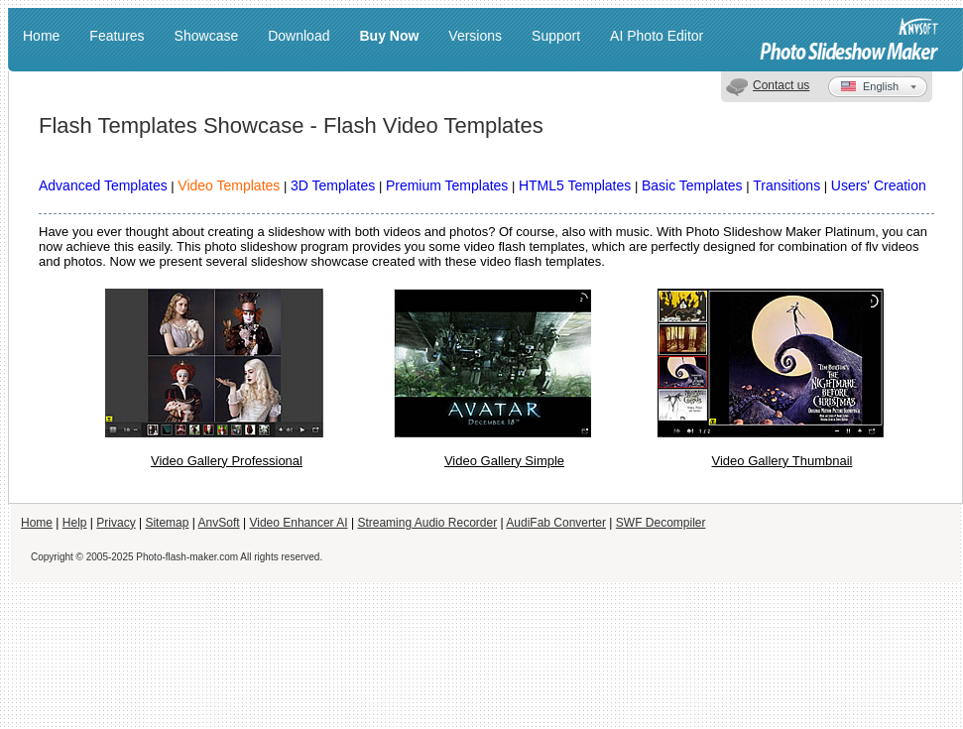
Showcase (207, 36)
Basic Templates (692, 185)
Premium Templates (447, 185)
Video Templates (229, 185)
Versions (475, 36)
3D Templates (333, 185)
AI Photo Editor (656, 36)
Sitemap (166, 523)
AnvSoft (219, 523)
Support (556, 36)
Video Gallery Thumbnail (782, 460)
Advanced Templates (103, 185)
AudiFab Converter (556, 523)
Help (74, 523)
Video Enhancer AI (298, 523)
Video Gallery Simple (504, 460)
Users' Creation (878, 185)
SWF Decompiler (661, 523)
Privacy (115, 523)
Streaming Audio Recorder (427, 523)
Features (116, 36)
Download (298, 36)
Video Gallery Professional (226, 460)
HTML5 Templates (575, 185)
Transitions (786, 185)
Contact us (781, 85)
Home (41, 36)
